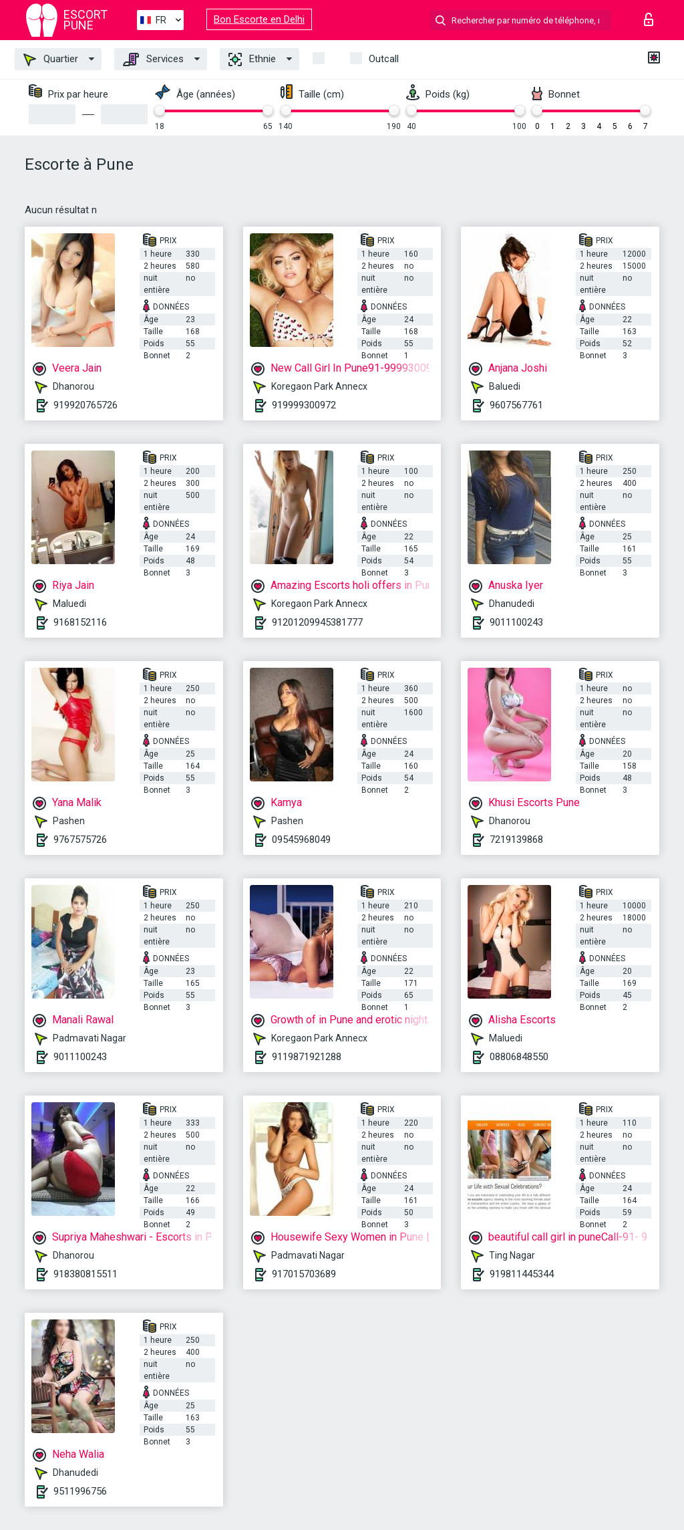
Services (153, 59)
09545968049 (301, 840)
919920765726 (85, 405)
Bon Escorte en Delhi (259, 19)
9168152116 (80, 622)
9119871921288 (306, 1057)
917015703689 (304, 1274)
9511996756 (80, 1491)
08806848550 (519, 1057)
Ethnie (252, 59)
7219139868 (516, 840)
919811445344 (522, 1274)
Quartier (50, 59)
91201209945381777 (317, 622)
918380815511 (85, 1274)
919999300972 (304, 405)
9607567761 (516, 405)
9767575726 (80, 840)
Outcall (384, 59)
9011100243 (516, 622)
